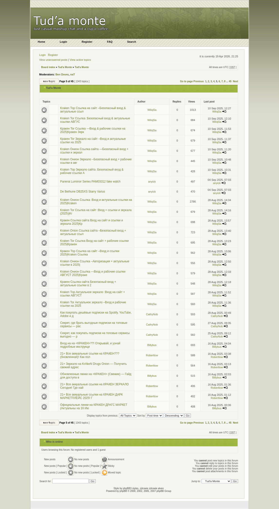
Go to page (186, 81)
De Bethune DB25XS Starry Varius (82, 191)
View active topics (80, 59)
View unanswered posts (53, 59)
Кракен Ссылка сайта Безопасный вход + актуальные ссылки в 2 (88, 283)
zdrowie (153, 488)
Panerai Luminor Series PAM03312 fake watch (90, 181)
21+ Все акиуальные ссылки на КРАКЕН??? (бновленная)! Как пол (89, 355)
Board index (48, 67)
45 (230, 81)
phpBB (123, 491)
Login (42, 54)
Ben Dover (62, 74)
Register (53, 54)
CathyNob (152, 314)
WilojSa (151, 109)
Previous (199, 81)
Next (235, 81)
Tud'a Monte (65, 67)
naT (72, 74)
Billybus (152, 345)
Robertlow (152, 355)
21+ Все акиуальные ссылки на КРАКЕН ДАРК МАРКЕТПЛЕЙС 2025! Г (91, 396)
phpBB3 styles (131, 488)
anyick (152, 181)
